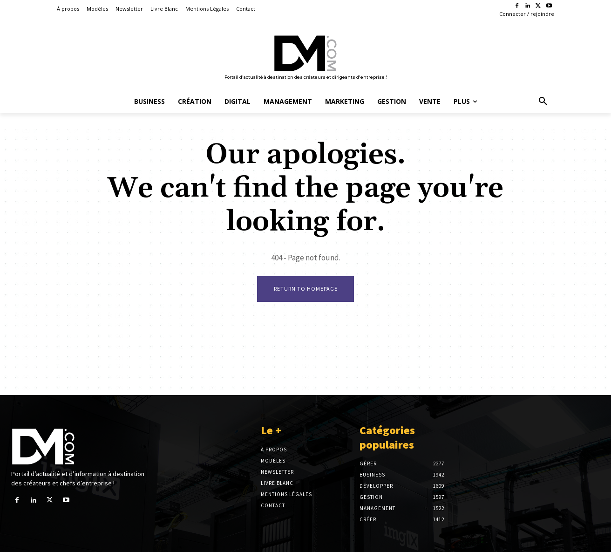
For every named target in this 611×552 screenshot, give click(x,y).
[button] (543, 101)
